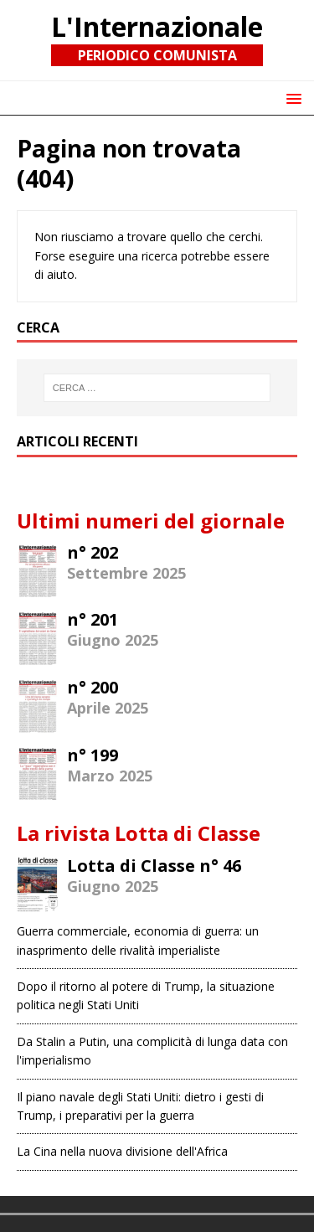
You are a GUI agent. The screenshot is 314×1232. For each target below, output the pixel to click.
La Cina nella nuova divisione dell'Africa (122, 1151)
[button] (291, 97)
